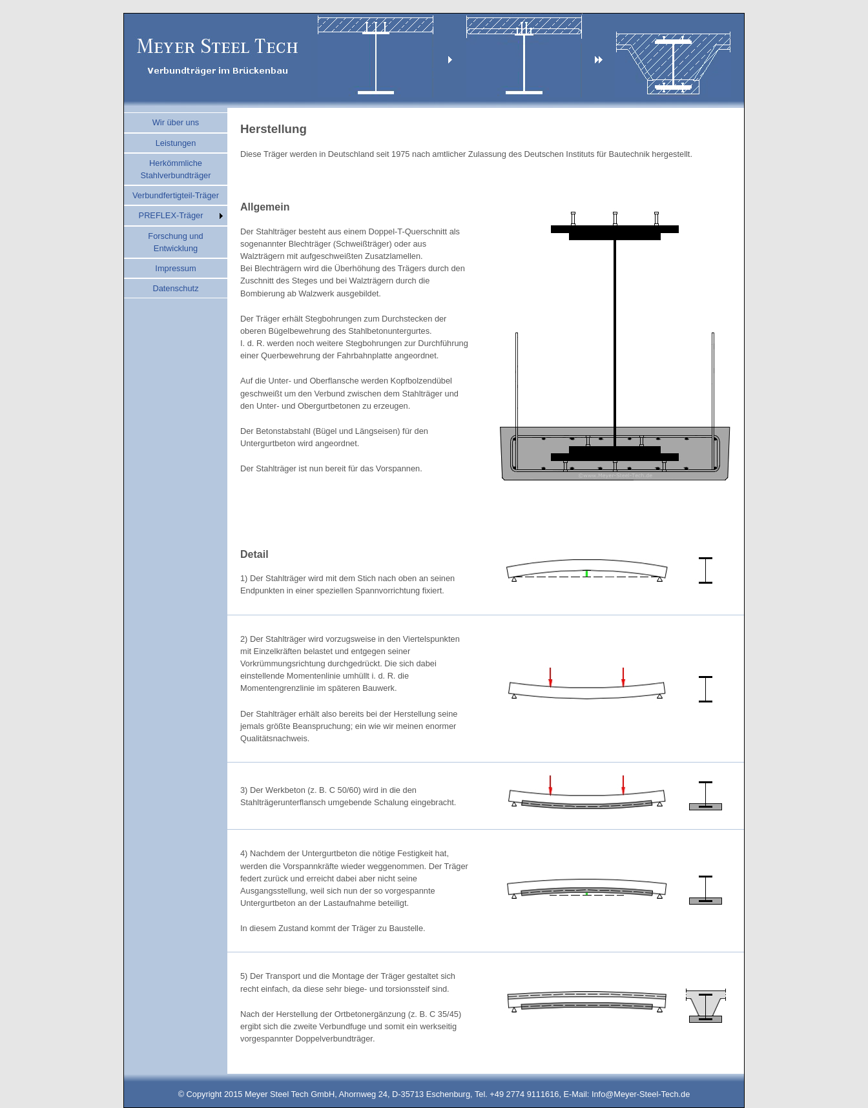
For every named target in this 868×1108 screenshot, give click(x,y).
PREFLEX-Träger (171, 215)
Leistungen (176, 143)
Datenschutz (175, 288)
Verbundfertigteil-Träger (175, 195)
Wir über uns (176, 122)
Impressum (175, 268)
